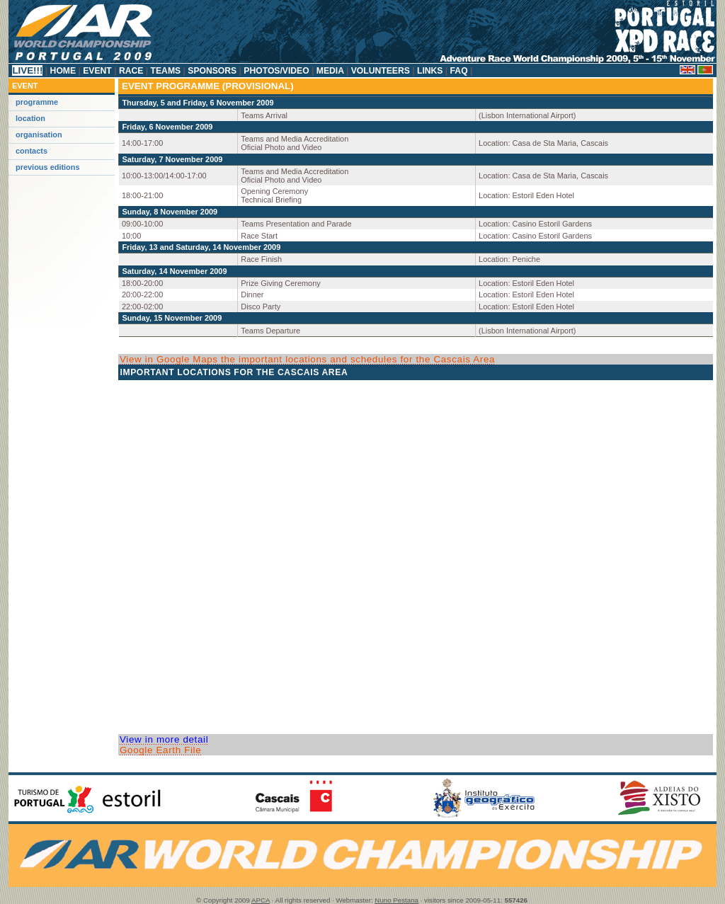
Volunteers (380, 71)
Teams (165, 71)
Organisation (39, 134)
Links (430, 71)
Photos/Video (276, 71)
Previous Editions (48, 167)
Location (30, 118)
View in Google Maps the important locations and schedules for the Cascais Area (307, 359)
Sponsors (212, 71)
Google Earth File (160, 750)
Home (62, 71)
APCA (260, 900)
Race (131, 71)
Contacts (31, 151)
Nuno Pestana (396, 900)
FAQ (458, 71)
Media (330, 71)
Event (97, 71)
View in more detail (164, 739)
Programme (37, 102)
